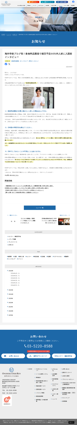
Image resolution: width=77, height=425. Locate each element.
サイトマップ (65, 398)
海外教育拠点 (55, 379)
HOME (3, 34)
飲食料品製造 (15, 61)
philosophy (41, 5)
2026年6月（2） (15, 273)
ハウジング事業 (40, 393)
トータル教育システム (42, 374)
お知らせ (15, 34)
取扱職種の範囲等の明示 (66, 393)
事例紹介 (29, 5)
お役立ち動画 (63, 2)
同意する (71, 422)
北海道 (43, 256)
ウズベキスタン (58, 256)
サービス (34, 5)
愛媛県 (66, 256)
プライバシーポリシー (68, 379)
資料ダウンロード (48, 2)
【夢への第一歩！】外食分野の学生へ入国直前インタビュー (21, 192)
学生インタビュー (34, 61)
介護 (15, 256)
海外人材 (21, 256)
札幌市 (49, 256)
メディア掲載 (12, 239)
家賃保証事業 (39, 396)
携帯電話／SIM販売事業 (42, 400)
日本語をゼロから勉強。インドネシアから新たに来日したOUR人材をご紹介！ (27, 188)
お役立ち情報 (53, 5)
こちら (16, 175)
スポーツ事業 (66, 5)
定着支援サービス (40, 389)
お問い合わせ (34, 2)
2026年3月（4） (15, 280)
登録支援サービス (40, 386)
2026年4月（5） (15, 278)
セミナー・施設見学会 (14, 236)
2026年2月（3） (15, 283)
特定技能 (36, 256)
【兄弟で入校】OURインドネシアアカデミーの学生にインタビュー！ (24, 190)
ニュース (60, 5)
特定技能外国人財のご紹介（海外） (42, 381)
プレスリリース (12, 242)
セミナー (28, 256)
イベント (20, 259)
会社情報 (47, 5)
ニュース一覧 (39, 208)
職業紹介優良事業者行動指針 (68, 388)
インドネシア (24, 61)
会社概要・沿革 (55, 374)
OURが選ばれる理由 (21, 5)
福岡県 (10, 256)
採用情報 (73, 5)
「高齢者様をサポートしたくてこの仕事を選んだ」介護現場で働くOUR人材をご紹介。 (29, 186)
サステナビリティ (55, 384)
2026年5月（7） (15, 275)
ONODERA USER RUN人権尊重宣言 (68, 383)
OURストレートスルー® (41, 369)
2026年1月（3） (15, 285)
